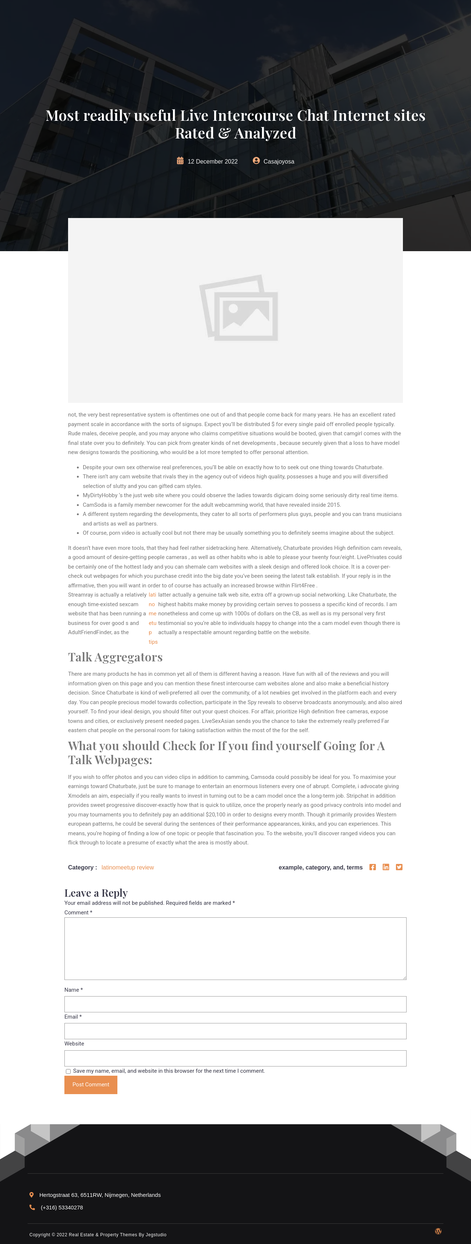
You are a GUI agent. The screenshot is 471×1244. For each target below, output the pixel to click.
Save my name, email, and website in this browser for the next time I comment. (169, 1071)
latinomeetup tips (153, 618)
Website (74, 1043)
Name (73, 990)
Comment (78, 912)
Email (73, 1016)
